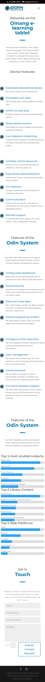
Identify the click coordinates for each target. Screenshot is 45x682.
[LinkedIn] (26, 669)
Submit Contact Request (29, 649)
